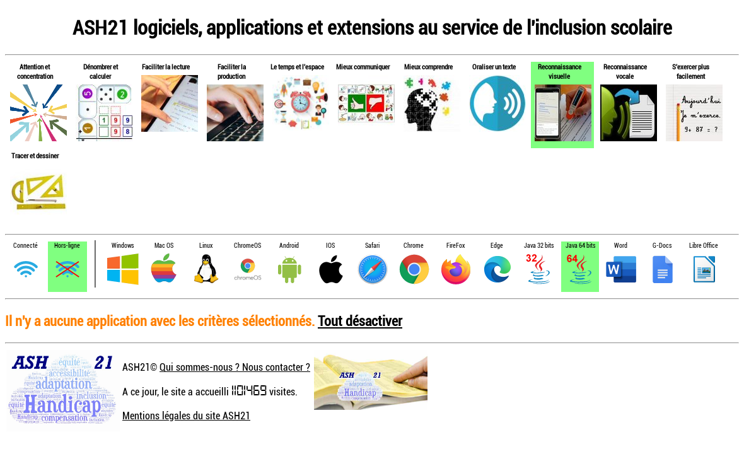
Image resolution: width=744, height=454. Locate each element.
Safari (372, 246)
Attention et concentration (35, 71)
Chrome (414, 246)
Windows (123, 246)
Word (620, 246)
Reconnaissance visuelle (559, 71)
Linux (205, 246)
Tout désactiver (360, 320)
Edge (497, 246)
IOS (330, 246)
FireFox (455, 246)
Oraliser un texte (494, 66)
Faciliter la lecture (166, 66)
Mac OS (163, 246)
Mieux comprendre (428, 66)
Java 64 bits (580, 246)
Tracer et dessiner (35, 155)
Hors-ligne (67, 246)
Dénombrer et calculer (100, 71)
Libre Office (703, 246)
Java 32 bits (539, 246)
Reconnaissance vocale (625, 71)
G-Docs (662, 246)
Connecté (25, 246)
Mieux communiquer (363, 66)
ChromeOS (247, 246)
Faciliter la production (232, 71)
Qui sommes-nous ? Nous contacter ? (235, 367)
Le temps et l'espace (297, 66)
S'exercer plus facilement (690, 71)
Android (289, 246)
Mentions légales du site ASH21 (186, 415)
